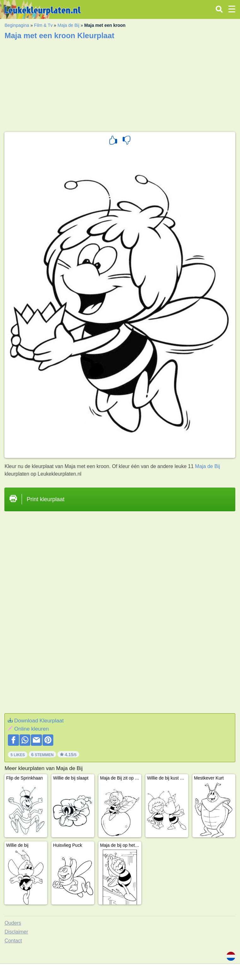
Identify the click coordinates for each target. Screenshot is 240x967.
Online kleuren (31, 729)
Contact (13, 940)
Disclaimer (16, 931)
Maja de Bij (68, 25)
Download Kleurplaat (39, 721)
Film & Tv (43, 25)
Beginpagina (16, 25)
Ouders (12, 923)
